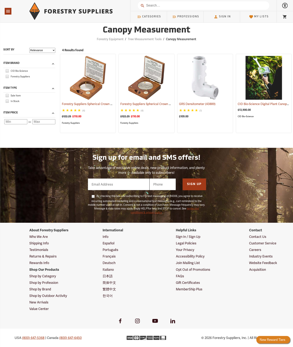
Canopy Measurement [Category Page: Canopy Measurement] (146, 30)
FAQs (180, 276)
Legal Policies (186, 243)
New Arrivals (38, 302)
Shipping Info (39, 243)
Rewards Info (39, 263)
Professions (185, 17)
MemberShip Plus (189, 289)
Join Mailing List (188, 263)
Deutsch (109, 263)
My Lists (259, 17)
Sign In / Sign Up (188, 237)
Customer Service (262, 243)
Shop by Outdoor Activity (48, 296)
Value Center (39, 309)
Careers (255, 250)
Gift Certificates (188, 282)
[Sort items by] (42, 50)
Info (105, 237)
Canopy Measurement (181, 39)
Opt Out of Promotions (193, 269)
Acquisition (257, 269)
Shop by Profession (43, 282)
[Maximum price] (43, 121)
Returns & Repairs (43, 256)
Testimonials (38, 250)
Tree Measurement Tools (145, 39)
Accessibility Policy (190, 256)
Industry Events (261, 256)
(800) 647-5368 (33, 338)
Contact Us (257, 237)
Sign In (222, 17)
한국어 (108, 296)
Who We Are (38, 237)
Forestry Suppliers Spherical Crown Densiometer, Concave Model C (171, 104)
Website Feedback (263, 263)
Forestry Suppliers (71, 122)
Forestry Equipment (110, 39)
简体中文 (109, 282)
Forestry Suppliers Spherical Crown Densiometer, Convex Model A (112, 104)
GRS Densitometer (197, 104)
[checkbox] (7, 70)
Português (110, 250)
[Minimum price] (15, 121)
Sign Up (194, 184)
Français (109, 256)
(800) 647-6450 (70, 338)
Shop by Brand (40, 289)
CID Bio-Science (246, 116)
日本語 (108, 276)
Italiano (108, 269)
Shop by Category (42, 276)
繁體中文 (109, 289)
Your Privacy (185, 250)
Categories (149, 17)
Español (108, 243)
